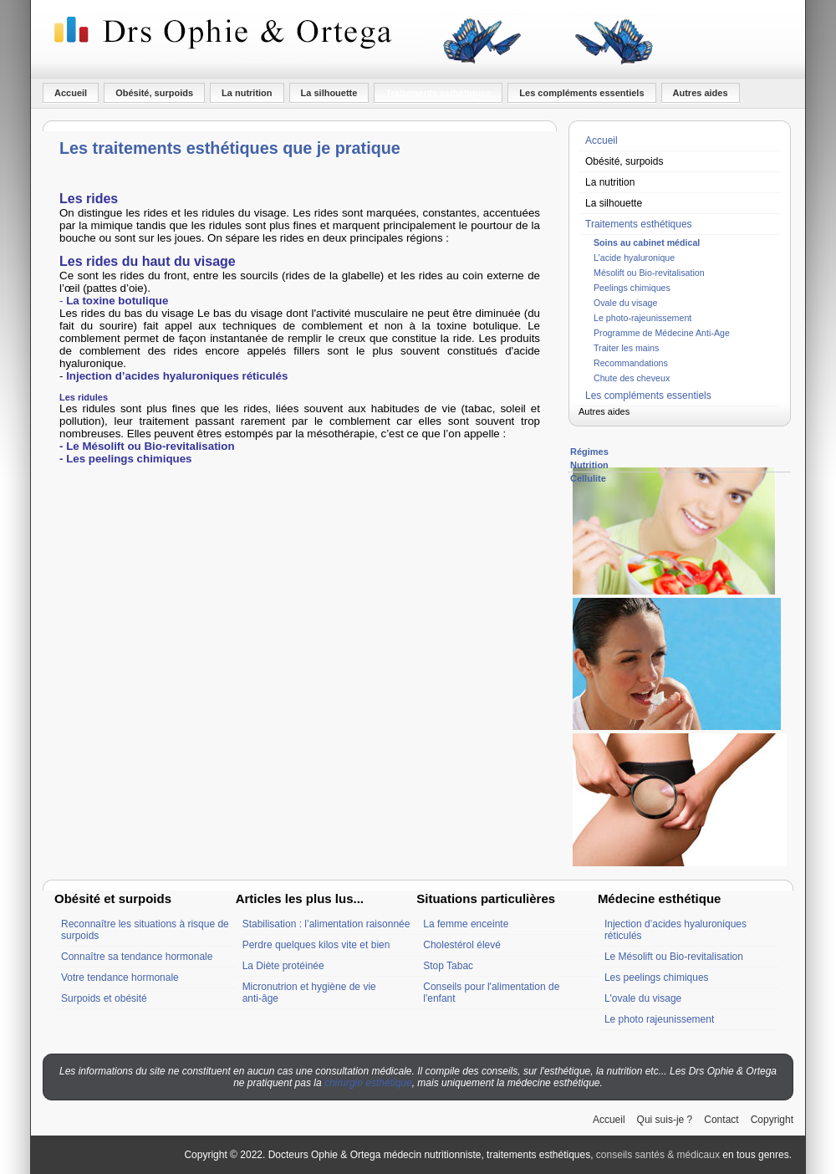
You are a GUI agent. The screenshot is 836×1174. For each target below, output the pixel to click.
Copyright (772, 1120)
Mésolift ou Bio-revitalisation (649, 273)
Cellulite (588, 478)
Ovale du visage (625, 303)
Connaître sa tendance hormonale (136, 956)
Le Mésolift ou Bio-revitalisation (673, 956)
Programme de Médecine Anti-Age (662, 333)
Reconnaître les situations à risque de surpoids (145, 930)
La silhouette (329, 93)
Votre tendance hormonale (120, 977)
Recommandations (631, 363)
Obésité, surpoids (154, 93)
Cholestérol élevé (462, 945)
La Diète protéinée (283, 966)
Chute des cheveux (632, 378)
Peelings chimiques (632, 288)
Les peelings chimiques (656, 977)
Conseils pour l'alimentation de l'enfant (491, 992)
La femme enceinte (465, 924)
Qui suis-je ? (665, 1120)
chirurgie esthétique (368, 1083)
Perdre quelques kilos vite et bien (316, 945)
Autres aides (700, 93)
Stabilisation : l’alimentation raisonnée (326, 924)
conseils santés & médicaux (658, 1155)
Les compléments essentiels (581, 93)
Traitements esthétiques (438, 93)
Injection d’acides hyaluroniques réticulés (675, 930)
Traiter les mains (626, 348)
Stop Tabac (448, 966)
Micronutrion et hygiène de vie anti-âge (309, 992)
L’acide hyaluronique (634, 258)
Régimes (589, 452)
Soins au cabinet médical (647, 242)
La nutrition (247, 93)
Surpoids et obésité (104, 998)
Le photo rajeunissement (659, 1019)
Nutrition (589, 465)
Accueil (70, 93)
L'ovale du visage (642, 998)
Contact (721, 1120)
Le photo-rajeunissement (642, 318)
